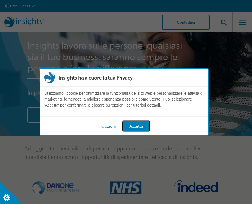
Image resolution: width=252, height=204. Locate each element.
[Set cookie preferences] (11, 192)
